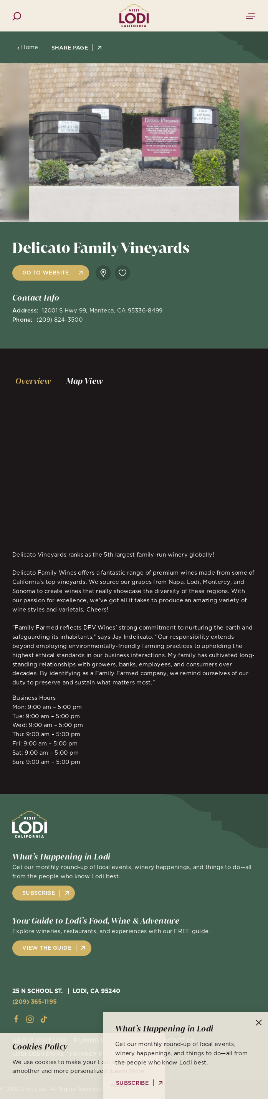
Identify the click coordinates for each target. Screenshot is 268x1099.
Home (27, 47)
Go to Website (45, 272)
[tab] (33, 381)
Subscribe (38, 893)
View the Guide (46, 948)
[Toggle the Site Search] (16, 15)
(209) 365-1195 (34, 1002)
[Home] (134, 16)
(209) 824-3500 (59, 320)
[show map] (103, 273)
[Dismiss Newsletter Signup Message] (259, 1022)
